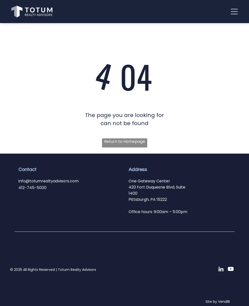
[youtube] (230, 270)
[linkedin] (221, 270)
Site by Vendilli (217, 301)
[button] (234, 11)
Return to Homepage (124, 141)
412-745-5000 (32, 187)
